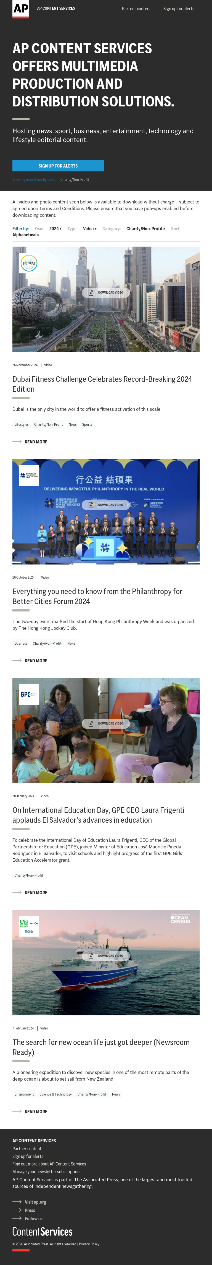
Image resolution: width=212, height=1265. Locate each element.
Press (30, 1210)
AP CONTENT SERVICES (34, 1141)
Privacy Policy (89, 1244)
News (72, 424)
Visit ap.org (35, 1202)
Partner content (136, 9)
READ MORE (36, 442)
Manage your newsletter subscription (46, 1172)
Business (21, 643)
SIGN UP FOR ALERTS (58, 166)
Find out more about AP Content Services (49, 1164)
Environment (24, 1094)
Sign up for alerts (178, 9)
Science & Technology (56, 1094)
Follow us (34, 1218)
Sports (87, 424)
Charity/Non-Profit (74, 179)
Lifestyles (21, 424)
